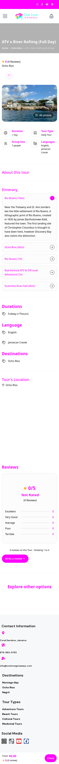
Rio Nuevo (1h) (13, 259)
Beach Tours (10, 714)
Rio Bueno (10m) (14, 198)
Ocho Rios (16, 48)
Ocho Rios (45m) (14, 247)
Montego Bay (10, 682)
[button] (51, 16)
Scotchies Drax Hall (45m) (20, 286)
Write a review (15, 558)
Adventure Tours (13, 709)
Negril (5, 692)
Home (5, 48)
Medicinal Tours (12, 723)
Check (50, 758)
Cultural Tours (11, 719)
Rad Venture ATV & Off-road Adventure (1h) (21, 272)
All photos (43, 115)
